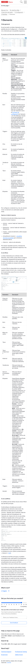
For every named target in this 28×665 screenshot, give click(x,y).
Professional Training (21, 651)
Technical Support (6, 651)
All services (4, 654)
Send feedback (14, 622)
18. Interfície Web (14, 10)
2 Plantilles (4, 14)
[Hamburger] (25, 2)
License (9, 662)
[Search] (21, 2)
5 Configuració (19, 12)
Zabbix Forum (19, 654)
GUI (9, 553)
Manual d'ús (4, 10)
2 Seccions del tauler (7, 12)
